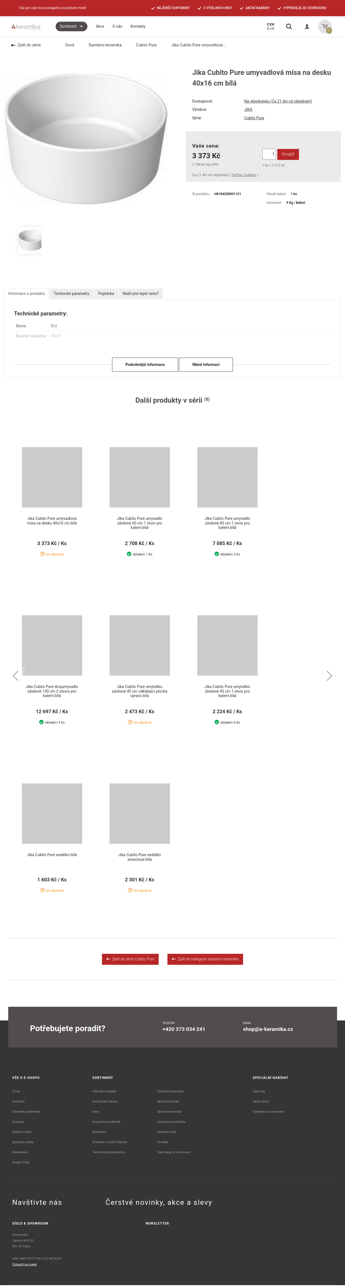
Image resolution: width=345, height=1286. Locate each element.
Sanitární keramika (102, 45)
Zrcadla (162, 1143)
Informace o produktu (26, 293)
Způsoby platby (23, 1143)
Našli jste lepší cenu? (141, 293)
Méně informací (205, 364)
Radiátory (99, 1133)
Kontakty (18, 1102)
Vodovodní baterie (105, 1102)
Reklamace (20, 1153)
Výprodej (259, 1092)
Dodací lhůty (21, 1163)
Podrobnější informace (145, 364)
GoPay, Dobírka (244, 175)
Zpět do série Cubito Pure (130, 960)
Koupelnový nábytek (106, 1122)
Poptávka (106, 293)
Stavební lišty (166, 1133)
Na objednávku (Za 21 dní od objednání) (278, 101)
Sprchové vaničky (169, 1112)
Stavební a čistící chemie (109, 1143)
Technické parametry (71, 293)
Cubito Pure (143, 45)
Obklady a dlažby (104, 1092)
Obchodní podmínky (26, 1112)
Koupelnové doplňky (171, 1122)
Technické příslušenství (108, 1153)
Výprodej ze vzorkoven (268, 1112)
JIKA (248, 109)
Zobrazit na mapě (24, 1265)
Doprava (18, 1122)
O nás (16, 1092)
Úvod (66, 45)
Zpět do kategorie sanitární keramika (205, 960)
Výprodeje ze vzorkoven (173, 1153)
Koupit (288, 154)
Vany (95, 1112)
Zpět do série (26, 45)
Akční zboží (261, 1102)
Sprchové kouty (168, 1102)
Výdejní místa (21, 1133)
